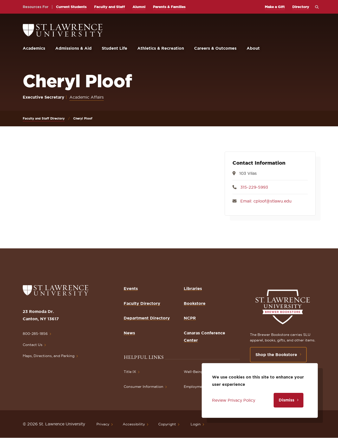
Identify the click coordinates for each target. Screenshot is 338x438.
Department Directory (147, 318)
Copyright (167, 424)
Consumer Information (143, 387)
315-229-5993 (254, 187)
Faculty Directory (142, 303)
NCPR (190, 318)
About (253, 48)
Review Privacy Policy (233, 400)
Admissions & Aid (73, 48)
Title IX (130, 372)
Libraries (193, 288)
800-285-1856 (35, 334)
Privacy (102, 424)
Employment (195, 387)
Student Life (114, 48)
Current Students (71, 7)
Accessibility (134, 424)
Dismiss (286, 400)
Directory (300, 7)
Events (131, 288)
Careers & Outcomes (215, 48)
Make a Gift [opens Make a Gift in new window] (275, 7)
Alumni (139, 7)
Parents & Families (169, 7)
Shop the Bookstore (276, 354)
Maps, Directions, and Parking (48, 356)
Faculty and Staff (109, 7)
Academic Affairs (86, 97)
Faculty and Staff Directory (44, 118)
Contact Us (32, 345)
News (129, 333)
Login (196, 424)
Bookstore (194, 303)
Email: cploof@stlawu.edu (266, 201)
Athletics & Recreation (160, 48)
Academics (34, 48)
